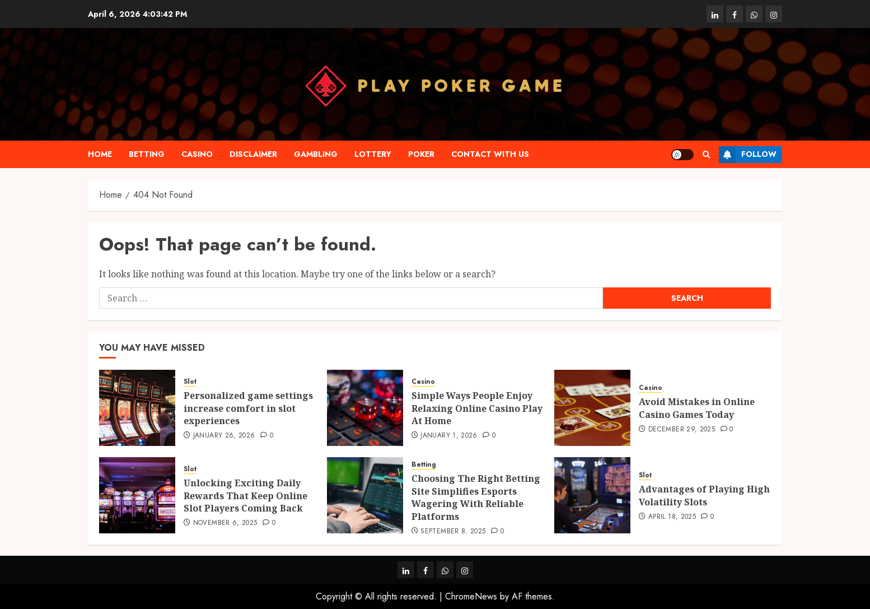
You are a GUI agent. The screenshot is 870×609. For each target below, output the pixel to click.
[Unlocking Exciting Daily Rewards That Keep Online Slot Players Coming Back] (137, 495)
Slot (190, 382)
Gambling (316, 154)
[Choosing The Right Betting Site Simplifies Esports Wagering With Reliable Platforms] (365, 495)
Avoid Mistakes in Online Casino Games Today (697, 408)
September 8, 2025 (452, 531)
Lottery (372, 154)
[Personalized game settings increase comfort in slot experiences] (137, 408)
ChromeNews (471, 596)
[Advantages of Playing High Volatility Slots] (592, 495)
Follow (748, 154)
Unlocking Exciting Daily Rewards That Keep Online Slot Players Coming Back (245, 495)
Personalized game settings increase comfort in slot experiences (248, 408)
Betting (147, 154)
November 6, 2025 (225, 523)
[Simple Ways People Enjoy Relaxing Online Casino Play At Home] (365, 408)
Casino (197, 154)
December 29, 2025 (681, 429)
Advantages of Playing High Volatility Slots (704, 495)
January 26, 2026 (224, 435)
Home (100, 154)
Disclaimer (253, 154)
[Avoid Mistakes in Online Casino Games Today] (592, 408)
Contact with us (490, 154)
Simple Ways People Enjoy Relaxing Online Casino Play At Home (476, 408)
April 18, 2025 (672, 517)
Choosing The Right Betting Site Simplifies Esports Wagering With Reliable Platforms (475, 497)
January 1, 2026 (448, 435)
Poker (421, 154)
